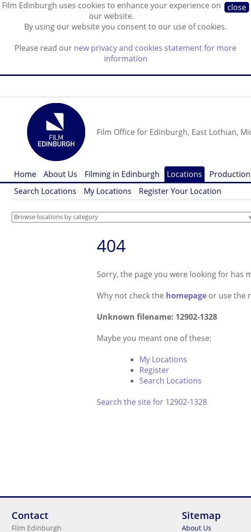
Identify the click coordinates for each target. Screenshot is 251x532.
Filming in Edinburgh (122, 174)
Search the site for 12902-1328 (152, 402)
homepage (186, 295)
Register (154, 370)
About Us (60, 174)
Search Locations (45, 191)
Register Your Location (180, 191)
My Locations (108, 191)
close (236, 7)
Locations (184, 174)
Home (25, 174)
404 (111, 245)
